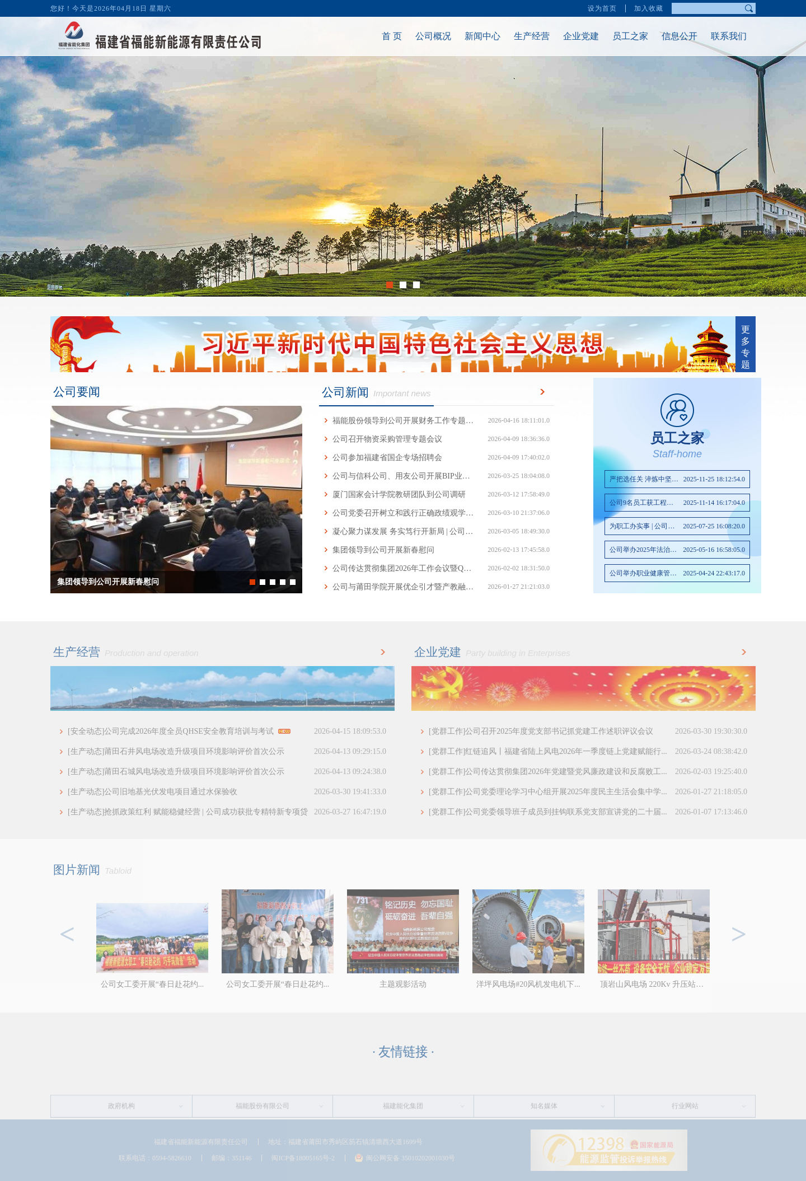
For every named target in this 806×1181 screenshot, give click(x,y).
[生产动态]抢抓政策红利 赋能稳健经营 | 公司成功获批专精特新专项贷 (227, 812)
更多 (540, 392)
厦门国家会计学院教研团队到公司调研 (437, 494)
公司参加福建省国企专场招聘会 (437, 457)
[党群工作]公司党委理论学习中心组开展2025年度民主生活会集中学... (588, 792)
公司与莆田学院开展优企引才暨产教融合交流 (437, 587)
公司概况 (419, 36)
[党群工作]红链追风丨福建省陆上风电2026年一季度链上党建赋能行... (588, 752)
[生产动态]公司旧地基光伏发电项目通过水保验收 (227, 792)
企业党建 (567, 36)
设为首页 (602, 7)
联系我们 (715, 36)
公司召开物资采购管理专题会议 (437, 439)
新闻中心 (468, 36)
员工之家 (616, 36)
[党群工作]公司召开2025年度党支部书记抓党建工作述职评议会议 (588, 731)
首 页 (378, 36)
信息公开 (665, 36)
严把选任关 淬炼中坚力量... (677, 479)
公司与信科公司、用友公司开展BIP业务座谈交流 (437, 476)
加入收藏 (648, 7)
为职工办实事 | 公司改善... (677, 526)
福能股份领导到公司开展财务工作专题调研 (437, 420)
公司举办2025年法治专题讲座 (677, 549)
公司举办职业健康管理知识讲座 (677, 573)
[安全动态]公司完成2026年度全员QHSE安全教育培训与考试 (227, 731)
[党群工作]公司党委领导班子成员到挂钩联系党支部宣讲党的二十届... (588, 812)
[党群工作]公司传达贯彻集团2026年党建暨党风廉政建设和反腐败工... (588, 772)
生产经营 (518, 36)
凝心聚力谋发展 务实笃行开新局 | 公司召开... (437, 531)
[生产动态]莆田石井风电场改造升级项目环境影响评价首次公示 (227, 752)
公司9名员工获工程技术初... (677, 502)
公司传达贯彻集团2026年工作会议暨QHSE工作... (437, 568)
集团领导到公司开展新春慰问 (437, 550)
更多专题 (745, 347)
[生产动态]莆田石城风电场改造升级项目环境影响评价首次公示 (227, 772)
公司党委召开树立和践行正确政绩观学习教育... (437, 513)
